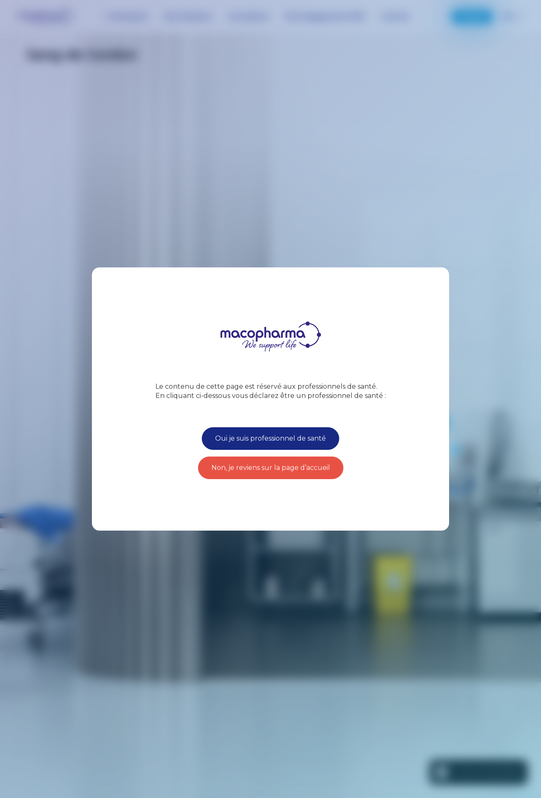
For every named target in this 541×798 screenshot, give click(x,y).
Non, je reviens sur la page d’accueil (270, 468)
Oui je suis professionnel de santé (270, 438)
